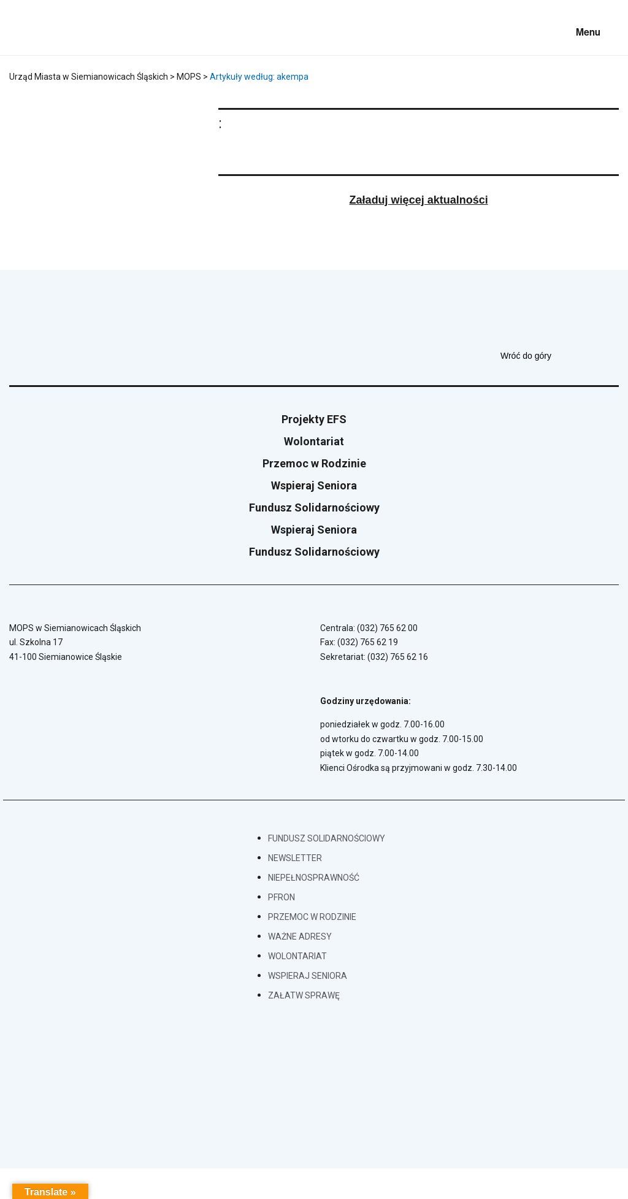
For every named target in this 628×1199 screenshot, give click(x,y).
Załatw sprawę (304, 995)
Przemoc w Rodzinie (314, 463)
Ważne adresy (300, 936)
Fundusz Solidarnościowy (314, 507)
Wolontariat (314, 441)
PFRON (281, 897)
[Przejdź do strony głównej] (43, 27)
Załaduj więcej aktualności (419, 200)
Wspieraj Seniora (314, 485)
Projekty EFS (314, 419)
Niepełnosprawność (313, 878)
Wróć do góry (559, 355)
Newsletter (295, 858)
